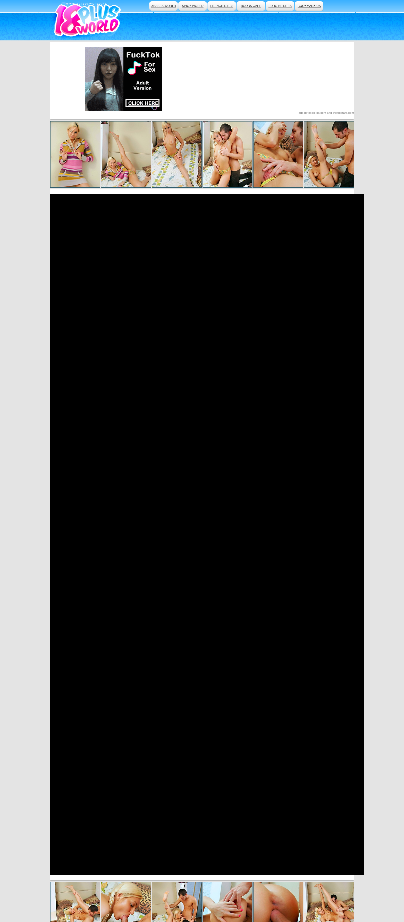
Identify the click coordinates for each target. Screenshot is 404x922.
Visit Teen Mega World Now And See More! (202, 510)
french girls (221, 6)
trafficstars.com (343, 112)
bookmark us (309, 6)
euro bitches (280, 6)
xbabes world (163, 6)
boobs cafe (251, 6)
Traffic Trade (167, 904)
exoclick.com (317, 112)
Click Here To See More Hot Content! (202, 385)
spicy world (193, 6)
